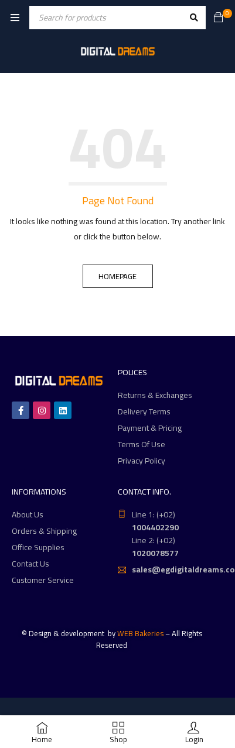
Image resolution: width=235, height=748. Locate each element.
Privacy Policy (141, 460)
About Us (27, 514)
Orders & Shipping (44, 530)
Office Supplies (38, 547)
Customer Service (43, 580)
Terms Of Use (141, 444)
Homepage (117, 276)
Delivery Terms (144, 411)
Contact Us (30, 563)
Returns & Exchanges (155, 395)
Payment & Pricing (150, 427)
